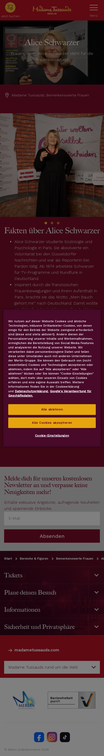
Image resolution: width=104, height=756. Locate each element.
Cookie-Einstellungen (52, 435)
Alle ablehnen (52, 409)
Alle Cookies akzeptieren (52, 422)
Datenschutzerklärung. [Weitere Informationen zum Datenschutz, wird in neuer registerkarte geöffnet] (32, 391)
